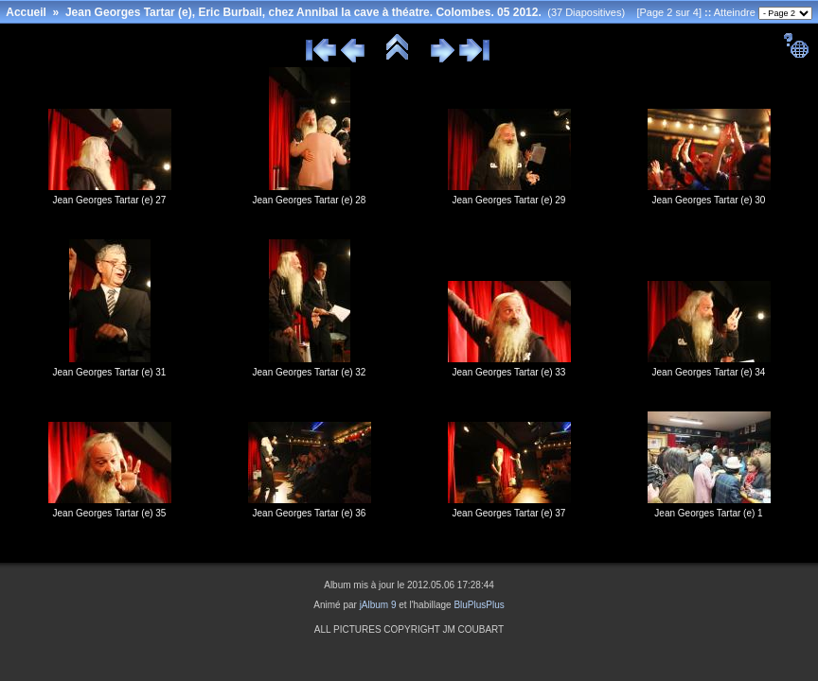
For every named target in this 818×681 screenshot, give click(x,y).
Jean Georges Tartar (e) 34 (709, 372)
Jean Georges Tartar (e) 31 (110, 372)
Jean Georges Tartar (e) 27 (110, 200)
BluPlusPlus (478, 605)
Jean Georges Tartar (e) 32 (309, 372)
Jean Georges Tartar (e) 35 (110, 513)
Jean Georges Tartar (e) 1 (708, 513)
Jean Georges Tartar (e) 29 (509, 200)
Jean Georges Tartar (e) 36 (309, 513)
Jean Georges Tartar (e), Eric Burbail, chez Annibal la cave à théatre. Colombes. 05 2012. (303, 12)
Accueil (26, 12)
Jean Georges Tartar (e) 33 (509, 372)
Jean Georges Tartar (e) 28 (309, 200)
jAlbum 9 (378, 605)
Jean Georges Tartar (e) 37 (509, 513)
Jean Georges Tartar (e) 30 (709, 200)
